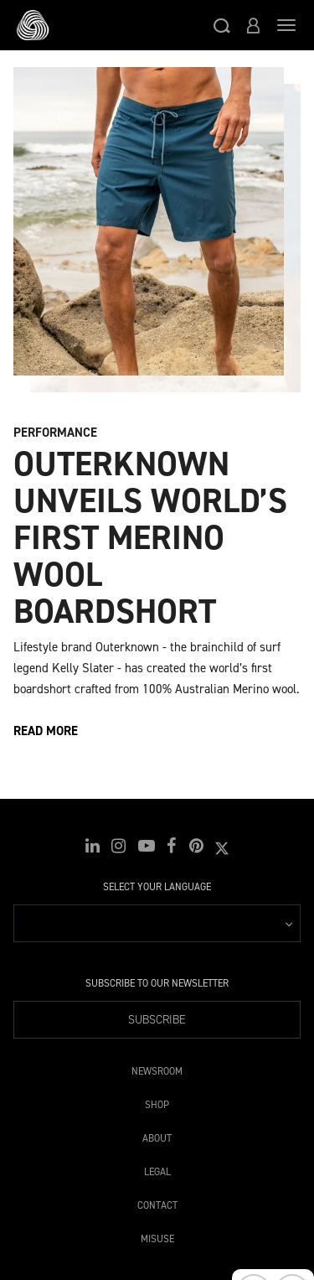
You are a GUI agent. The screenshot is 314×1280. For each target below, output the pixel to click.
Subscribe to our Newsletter (157, 983)
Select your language (157, 887)
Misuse (157, 1236)
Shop (157, 1102)
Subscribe (157, 1020)
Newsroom (157, 1068)
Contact (157, 1202)
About (157, 1135)
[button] (222, 25)
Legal (157, 1169)
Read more (45, 731)
